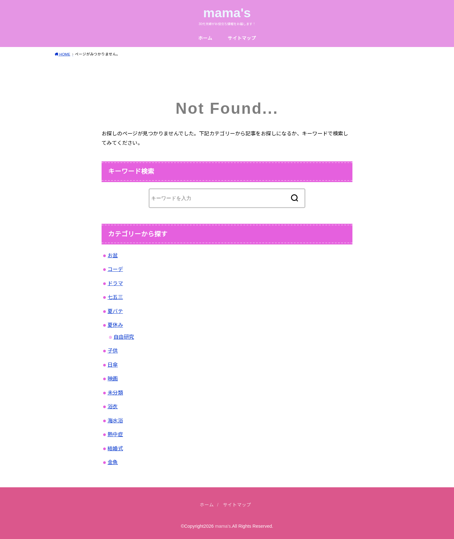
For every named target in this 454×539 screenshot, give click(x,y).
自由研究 (124, 337)
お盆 (113, 255)
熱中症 (115, 434)
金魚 (113, 462)
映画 (113, 378)
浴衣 (113, 406)
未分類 (115, 392)
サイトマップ (242, 38)
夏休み (115, 325)
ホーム (205, 38)
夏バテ (115, 311)
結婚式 (115, 448)
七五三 (115, 297)
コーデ (115, 269)
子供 (113, 350)
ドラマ (115, 283)
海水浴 (115, 420)
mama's (227, 13)
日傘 (113, 365)
